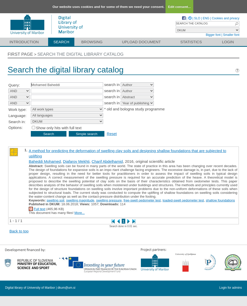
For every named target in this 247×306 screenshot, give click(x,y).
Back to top (19, 231)
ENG (206, 18)
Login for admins (230, 287)
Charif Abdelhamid (107, 161)
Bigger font (213, 35)
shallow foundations (220, 200)
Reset (112, 134)
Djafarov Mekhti (76, 161)
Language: (17, 115)
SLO (197, 18)
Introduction (24, 42)
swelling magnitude (80, 200)
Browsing (91, 42)
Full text (40, 209)
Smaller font (231, 35)
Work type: (17, 109)
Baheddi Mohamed (45, 161)
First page (20, 54)
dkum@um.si (66, 287)
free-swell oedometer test (142, 200)
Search (61, 42)
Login (228, 42)
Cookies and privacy (225, 18)
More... (79, 213)
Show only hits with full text (58, 128)
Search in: (17, 122)
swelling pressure (109, 200)
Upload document (141, 42)
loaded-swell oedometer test (183, 200)
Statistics (191, 42)
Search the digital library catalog (80, 54)
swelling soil (55, 200)
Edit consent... (179, 7)
